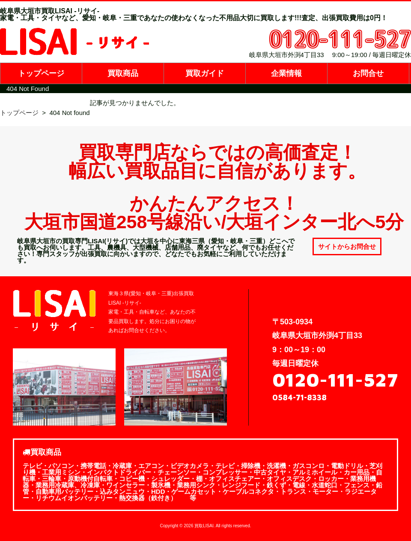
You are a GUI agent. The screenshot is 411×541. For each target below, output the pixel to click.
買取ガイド (204, 73)
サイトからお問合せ (347, 246)
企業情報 (286, 73)
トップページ (41, 73)
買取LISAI (203, 525)
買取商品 (122, 73)
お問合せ (368, 73)
